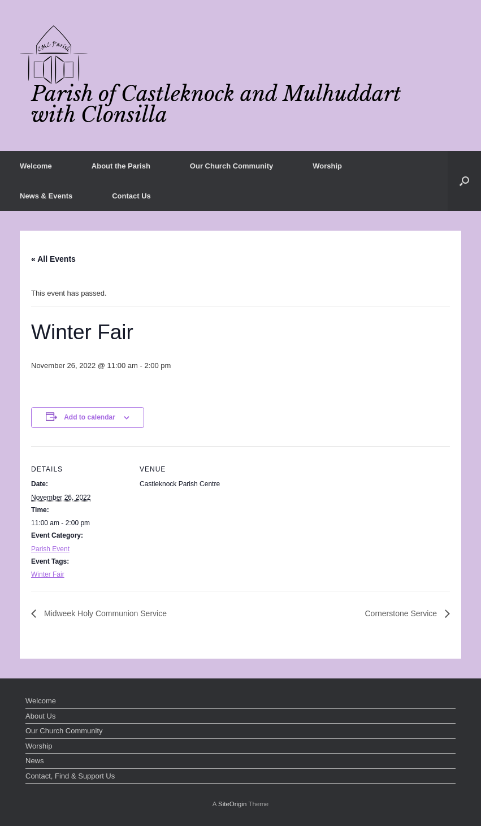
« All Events (53, 258)
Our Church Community (231, 166)
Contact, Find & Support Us (70, 776)
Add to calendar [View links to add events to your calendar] (89, 417)
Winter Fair (47, 574)
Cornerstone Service (402, 613)
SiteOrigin (232, 804)
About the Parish (121, 166)
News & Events (46, 196)
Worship (327, 166)
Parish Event (50, 549)
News (34, 760)
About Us (40, 716)
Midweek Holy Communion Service (104, 613)
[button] (464, 181)
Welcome (36, 166)
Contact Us (131, 196)
